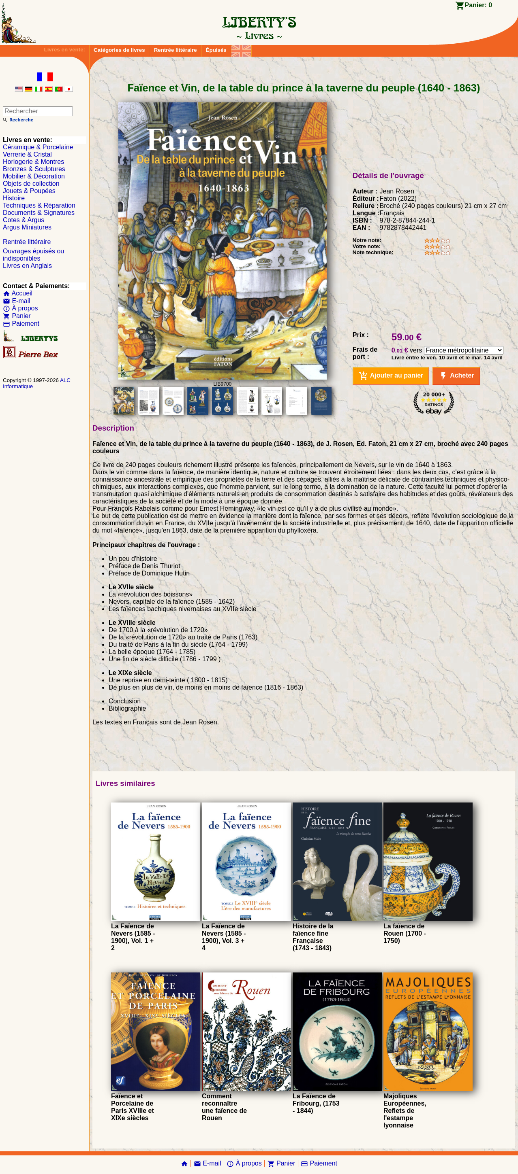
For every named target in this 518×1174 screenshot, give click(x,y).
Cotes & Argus (23, 220)
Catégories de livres (119, 50)
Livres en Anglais (27, 265)
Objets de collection (31, 183)
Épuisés (216, 50)
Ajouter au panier (391, 376)
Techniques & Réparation (39, 205)
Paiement (21, 323)
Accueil (17, 293)
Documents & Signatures (39, 212)
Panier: (478, 5)
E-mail (16, 300)
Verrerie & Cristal (27, 154)
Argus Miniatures (27, 227)
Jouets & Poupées (29, 190)
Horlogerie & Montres (33, 161)
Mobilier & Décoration (34, 176)
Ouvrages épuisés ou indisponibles (33, 255)
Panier (17, 315)
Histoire (14, 198)
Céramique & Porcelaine (38, 147)
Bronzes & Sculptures (34, 169)
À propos (20, 308)
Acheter (456, 376)
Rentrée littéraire (175, 50)
